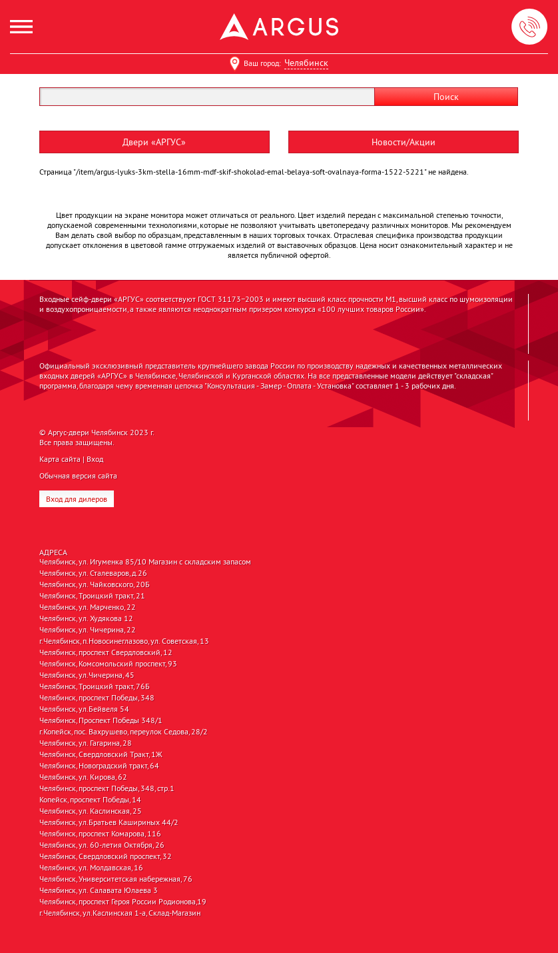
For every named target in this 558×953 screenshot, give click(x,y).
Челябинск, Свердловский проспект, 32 (105, 856)
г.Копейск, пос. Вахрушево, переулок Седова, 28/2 (123, 731)
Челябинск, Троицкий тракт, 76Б (94, 686)
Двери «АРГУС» (154, 142)
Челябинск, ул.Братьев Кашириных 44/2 (108, 822)
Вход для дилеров (76, 499)
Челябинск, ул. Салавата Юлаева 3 (98, 890)
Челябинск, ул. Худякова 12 (86, 618)
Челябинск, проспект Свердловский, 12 (105, 652)
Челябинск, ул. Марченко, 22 (87, 607)
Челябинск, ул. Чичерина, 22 (87, 629)
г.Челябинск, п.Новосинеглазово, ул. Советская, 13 (124, 641)
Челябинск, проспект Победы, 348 (96, 697)
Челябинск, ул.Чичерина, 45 (87, 675)
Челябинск (306, 63)
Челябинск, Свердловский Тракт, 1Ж (100, 754)
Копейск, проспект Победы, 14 (90, 799)
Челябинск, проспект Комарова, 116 (100, 833)
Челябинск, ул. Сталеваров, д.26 (93, 573)
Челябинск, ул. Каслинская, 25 (90, 811)
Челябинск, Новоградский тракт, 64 (99, 765)
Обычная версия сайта (78, 475)
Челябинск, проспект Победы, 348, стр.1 (106, 788)
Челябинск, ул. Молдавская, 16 (91, 867)
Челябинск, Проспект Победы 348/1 (100, 720)
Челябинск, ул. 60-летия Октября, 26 (101, 845)
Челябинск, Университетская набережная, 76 (115, 879)
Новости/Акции (403, 142)
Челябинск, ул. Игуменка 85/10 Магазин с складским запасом (145, 561)
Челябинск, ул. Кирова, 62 (83, 777)
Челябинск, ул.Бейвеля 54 (84, 709)
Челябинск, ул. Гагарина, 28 (85, 743)
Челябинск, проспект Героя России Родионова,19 (122, 901)
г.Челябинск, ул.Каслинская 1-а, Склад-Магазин (119, 913)
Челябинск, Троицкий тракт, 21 (92, 595)
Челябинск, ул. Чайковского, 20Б (94, 584)
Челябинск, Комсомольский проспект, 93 (108, 663)
